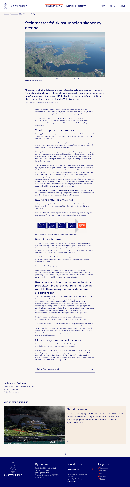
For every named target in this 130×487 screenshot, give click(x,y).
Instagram (103, 473)
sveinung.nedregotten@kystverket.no (22, 386)
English (123, 6)
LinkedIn (102, 476)
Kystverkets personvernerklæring (77, 475)
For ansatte (70, 477)
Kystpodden (104, 468)
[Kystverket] (15, 6)
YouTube (102, 479)
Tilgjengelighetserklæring (74, 479)
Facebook (103, 471)
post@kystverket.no (42, 473)
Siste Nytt (82, 6)
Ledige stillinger (71, 481)
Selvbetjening (70, 6)
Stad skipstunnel (77, 409)
